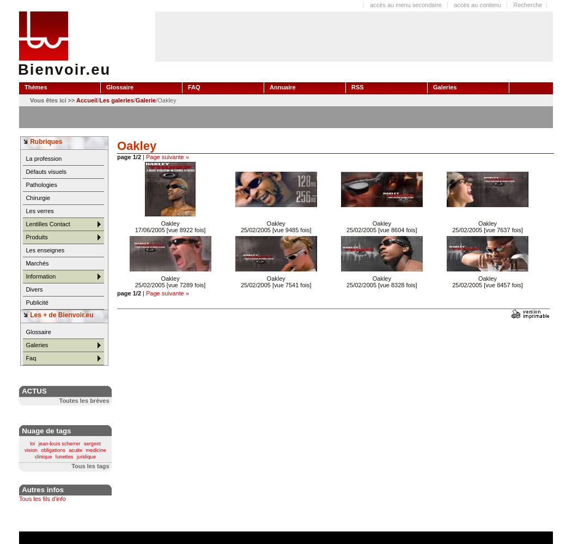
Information (41, 276)
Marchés (37, 263)
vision (31, 450)
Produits (36, 237)
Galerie (146, 100)
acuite (75, 450)
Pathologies (41, 185)
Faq (31, 358)
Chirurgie (38, 198)
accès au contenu (477, 5)
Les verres (39, 211)
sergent (92, 443)
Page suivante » (167, 157)
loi (32, 443)
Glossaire (38, 332)
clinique (43, 457)
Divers (34, 289)
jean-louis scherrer (60, 443)
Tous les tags (90, 466)
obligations (53, 450)
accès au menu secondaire (405, 5)
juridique (86, 457)
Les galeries (116, 100)
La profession (44, 158)
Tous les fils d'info (42, 498)
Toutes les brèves (84, 400)
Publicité (37, 302)
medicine (96, 450)
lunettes (65, 457)
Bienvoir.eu (64, 69)
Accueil (87, 100)
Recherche (527, 5)
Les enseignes (45, 250)
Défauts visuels (46, 171)
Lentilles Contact (48, 224)
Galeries (37, 345)
